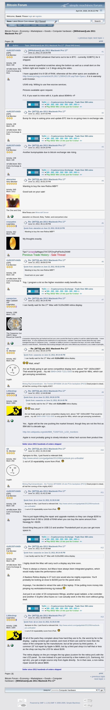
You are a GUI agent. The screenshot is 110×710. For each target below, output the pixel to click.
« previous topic (85, 38)
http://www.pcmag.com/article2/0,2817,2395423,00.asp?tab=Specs (54, 76)
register (38, 16)
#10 (102, 450)
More (50, 25)
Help (20, 25)
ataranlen (11, 179)
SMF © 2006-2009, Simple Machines (65, 703)
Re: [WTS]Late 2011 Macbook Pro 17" (47, 111)
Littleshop (11, 391)
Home (12, 25)
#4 (103, 181)
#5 (103, 223)
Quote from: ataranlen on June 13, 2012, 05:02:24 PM (44, 228)
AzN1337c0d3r (13, 50)
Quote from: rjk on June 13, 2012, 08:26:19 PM (41, 397)
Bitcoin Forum (11, 31)
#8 (103, 350)
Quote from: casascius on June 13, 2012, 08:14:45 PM (44, 355)
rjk (7, 348)
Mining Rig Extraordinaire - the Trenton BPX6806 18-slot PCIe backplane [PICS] (54, 384)
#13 (102, 617)
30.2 (37, 21)
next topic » (98, 38)
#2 (103, 113)
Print (101, 41)
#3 (103, 147)
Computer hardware (62, 31)
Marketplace (36, 31)
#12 (102, 548)
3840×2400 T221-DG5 (61, 371)
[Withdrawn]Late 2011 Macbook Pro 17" (48, 50)
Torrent (42, 21)
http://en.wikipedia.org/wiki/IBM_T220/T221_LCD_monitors (50, 432)
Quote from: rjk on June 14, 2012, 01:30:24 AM (42, 500)
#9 (103, 392)
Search (27, 25)
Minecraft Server (42, 212)
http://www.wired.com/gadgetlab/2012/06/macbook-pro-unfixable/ (53, 458)
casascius (11, 298)
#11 (102, 492)
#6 (103, 262)
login (31, 16)
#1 (103, 52)
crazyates (11, 222)
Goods (47, 31)
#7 (103, 300)
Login (34, 25)
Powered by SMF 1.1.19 (39, 703)
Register (42, 25)
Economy (24, 31)
